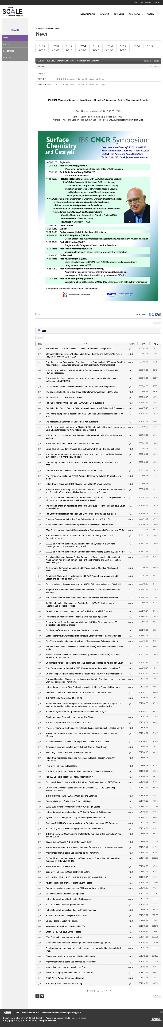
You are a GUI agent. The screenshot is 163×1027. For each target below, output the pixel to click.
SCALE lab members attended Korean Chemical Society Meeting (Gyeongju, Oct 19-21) (85, 551)
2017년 (150, 46)
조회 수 (155, 343)
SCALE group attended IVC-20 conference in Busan (69, 841)
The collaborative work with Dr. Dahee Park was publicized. (72, 421)
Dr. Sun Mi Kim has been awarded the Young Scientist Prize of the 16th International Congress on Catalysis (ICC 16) (83, 859)
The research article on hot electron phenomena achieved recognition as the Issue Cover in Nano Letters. (85, 507)
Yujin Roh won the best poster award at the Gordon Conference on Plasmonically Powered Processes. (82, 371)
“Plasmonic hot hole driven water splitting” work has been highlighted (76, 616)
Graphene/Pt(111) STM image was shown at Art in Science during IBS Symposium (82, 823)
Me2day (153, 315)
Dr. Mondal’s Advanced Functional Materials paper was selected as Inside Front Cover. (84, 662)
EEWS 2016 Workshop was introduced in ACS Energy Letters (73, 806)
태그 (42, 996)
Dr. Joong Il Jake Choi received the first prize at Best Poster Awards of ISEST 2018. (83, 782)
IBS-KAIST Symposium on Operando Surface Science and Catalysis (76, 711)
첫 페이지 (90, 991)
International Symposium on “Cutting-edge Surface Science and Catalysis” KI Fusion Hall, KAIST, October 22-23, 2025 (84, 355)
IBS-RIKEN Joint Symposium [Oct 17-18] (64, 698)
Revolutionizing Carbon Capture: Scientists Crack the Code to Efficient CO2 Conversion (85, 408)
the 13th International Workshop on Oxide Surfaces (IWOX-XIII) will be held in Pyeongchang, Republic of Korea (80, 604)
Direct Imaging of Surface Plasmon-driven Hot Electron (70, 717)
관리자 (41, 66)
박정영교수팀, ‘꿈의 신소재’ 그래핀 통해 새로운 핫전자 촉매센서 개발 (76, 877)
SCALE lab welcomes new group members (65, 904)
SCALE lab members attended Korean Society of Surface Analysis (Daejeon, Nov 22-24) (85, 530)
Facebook (156, 315)
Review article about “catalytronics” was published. (68, 801)
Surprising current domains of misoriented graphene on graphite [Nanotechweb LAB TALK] (83, 949)
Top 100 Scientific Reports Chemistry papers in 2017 (69, 776)
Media (6, 44)
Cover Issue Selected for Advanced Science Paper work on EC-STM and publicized (83, 448)
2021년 (96, 46)
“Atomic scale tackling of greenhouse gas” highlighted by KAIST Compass (79, 611)
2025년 (42, 46)
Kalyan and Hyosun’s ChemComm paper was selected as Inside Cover (77, 741)
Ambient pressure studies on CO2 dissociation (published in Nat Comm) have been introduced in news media (83, 656)
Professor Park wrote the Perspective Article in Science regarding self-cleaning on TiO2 (85, 728)
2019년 (123, 46)
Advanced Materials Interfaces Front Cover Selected (69, 882)
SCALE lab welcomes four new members (64, 937)
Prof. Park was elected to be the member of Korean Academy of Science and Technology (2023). (80, 537)
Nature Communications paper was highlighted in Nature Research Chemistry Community (80, 759)
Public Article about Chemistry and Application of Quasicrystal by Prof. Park (79, 524)
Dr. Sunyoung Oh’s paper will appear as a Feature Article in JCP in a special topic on (84, 673)
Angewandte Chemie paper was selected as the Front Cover (72, 852)
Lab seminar (8, 51)
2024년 (55, 46)
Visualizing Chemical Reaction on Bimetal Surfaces (68, 752)
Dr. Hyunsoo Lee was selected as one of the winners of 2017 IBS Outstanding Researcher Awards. (80, 789)
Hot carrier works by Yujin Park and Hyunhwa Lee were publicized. (75, 402)
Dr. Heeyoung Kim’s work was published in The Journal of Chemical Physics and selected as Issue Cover (82, 569)
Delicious (159, 315)
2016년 (42, 50)
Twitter (150, 315)
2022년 (82, 46)
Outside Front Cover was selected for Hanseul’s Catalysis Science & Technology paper (84, 635)
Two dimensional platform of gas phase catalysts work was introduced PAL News (82, 391)
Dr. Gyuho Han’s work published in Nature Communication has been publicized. (81, 386)
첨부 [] (41, 314)
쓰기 (157, 996)
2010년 (123, 50)
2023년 (69, 46)
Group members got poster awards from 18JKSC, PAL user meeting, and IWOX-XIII (83, 584)
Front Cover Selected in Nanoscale (61, 765)
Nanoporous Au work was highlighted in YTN (65, 926)
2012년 (96, 50)
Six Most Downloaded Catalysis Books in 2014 (66, 915)
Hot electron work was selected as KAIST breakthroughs (71, 910)
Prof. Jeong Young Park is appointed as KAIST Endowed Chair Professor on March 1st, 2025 (85, 415)
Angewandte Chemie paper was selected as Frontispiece (71, 961)
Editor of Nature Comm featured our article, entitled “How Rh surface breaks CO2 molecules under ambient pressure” (82, 623)
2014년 (69, 50)
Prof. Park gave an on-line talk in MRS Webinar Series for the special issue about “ (83, 668)
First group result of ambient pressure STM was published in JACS (75, 888)
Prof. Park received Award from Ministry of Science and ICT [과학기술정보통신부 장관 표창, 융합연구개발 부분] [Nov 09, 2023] (84, 455)
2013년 (82, 50)
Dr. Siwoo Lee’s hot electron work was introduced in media (72, 630)
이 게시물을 (141, 314)
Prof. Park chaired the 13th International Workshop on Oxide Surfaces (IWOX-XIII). (82, 597)
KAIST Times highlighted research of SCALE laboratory (70, 972)
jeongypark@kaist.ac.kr (132, 120)
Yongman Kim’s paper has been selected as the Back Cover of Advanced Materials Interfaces (83, 591)
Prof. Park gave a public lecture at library (64, 983)
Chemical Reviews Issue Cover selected (63, 931)
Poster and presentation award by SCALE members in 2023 (72, 443)
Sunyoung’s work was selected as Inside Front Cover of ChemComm (76, 747)
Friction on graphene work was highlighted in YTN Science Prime (74, 828)
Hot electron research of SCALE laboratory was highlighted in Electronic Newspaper (83, 687)
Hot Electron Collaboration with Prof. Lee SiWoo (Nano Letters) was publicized (81, 513)
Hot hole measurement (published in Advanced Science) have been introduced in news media (84, 648)
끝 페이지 (106, 991)
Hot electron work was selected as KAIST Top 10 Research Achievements (78, 812)
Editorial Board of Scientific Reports (62, 920)
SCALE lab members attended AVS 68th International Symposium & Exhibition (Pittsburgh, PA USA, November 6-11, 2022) (80, 545)
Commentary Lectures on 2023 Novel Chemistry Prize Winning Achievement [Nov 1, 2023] (83, 463)
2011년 (109, 50)
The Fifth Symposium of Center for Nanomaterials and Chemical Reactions (79, 771)
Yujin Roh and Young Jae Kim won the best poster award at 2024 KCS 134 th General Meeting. (84, 436)
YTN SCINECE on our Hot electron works (64, 397)
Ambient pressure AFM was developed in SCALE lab (69, 722)
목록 (157, 322)
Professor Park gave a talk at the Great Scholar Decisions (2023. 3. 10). (78, 519)
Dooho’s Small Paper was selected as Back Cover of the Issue (74, 470)
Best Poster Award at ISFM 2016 (60, 866)
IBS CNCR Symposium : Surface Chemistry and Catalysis (73, 61)
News (5, 38)
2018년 (136, 46)
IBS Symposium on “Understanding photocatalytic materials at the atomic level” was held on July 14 (83, 835)
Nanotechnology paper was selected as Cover (66, 967)
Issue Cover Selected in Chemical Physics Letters (68, 871)
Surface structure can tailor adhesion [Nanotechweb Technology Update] (78, 942)
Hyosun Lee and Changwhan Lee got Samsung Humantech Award (75, 817)
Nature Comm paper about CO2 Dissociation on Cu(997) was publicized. (78, 484)
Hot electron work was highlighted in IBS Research (68, 899)
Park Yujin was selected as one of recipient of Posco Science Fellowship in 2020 (82, 641)
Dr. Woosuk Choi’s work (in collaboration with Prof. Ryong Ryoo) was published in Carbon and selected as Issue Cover (82, 577)
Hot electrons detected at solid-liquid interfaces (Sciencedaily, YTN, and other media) (84, 847)
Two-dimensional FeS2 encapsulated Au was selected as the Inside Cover (79, 692)
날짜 (143, 343)
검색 (37, 996)
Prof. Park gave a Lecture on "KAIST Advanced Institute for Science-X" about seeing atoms (83, 477)
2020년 (109, 46)
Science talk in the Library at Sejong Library (65, 893)
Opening (7, 57)
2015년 (55, 50)
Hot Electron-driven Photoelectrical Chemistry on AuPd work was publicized (79, 348)
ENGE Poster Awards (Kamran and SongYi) (65, 978)
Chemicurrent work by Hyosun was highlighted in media (70, 956)
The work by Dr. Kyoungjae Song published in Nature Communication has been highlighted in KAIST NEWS (81, 379)
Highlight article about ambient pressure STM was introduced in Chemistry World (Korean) (81, 734)
